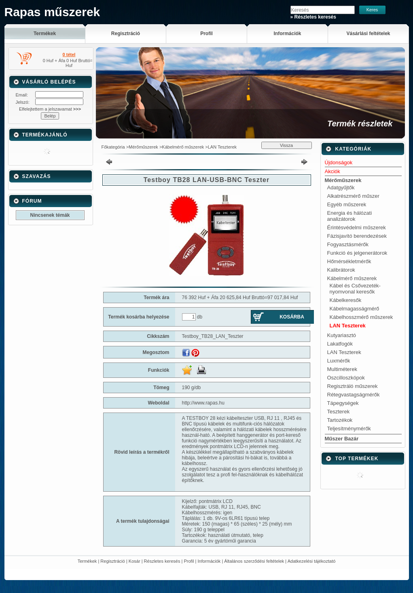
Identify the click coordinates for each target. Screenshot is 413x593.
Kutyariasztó (341, 335)
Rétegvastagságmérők (353, 395)
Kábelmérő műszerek (183, 147)
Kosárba (292, 317)
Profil (189, 561)
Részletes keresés (162, 561)
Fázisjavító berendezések (357, 236)
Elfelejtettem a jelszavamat (50, 109)
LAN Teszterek (222, 147)
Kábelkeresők (346, 300)
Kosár (134, 561)
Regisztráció (112, 561)
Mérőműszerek (143, 147)
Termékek (87, 561)
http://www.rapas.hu (203, 403)
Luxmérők (338, 361)
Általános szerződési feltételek (254, 561)
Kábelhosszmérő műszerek (361, 317)
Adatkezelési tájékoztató (312, 561)
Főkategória (113, 147)
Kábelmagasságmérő (354, 309)
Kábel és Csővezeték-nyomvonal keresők (355, 289)
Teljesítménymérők (349, 428)
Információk (209, 561)
